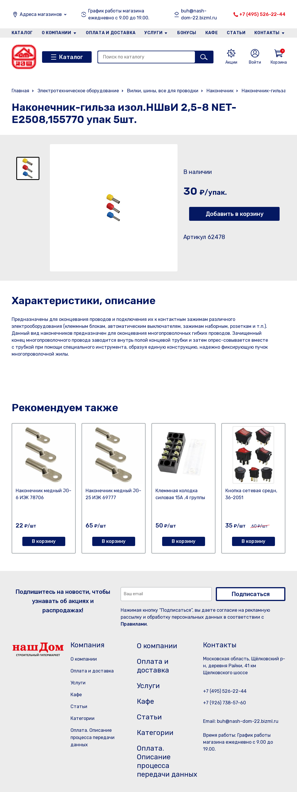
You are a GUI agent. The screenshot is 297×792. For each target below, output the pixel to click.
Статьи (236, 32)
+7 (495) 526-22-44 (262, 14)
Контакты (267, 32)
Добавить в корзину (234, 213)
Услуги (153, 32)
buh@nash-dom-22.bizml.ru (199, 14)
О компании (56, 32)
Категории (82, 718)
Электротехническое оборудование (78, 90)
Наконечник (220, 90)
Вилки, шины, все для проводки (162, 90)
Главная (20, 90)
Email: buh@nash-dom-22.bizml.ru (240, 721)
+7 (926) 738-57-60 (224, 702)
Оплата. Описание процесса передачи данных (92, 737)
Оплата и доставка (110, 32)
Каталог (22, 32)
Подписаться (250, 594)
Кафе (211, 32)
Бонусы (186, 32)
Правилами (134, 624)
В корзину (44, 541)
